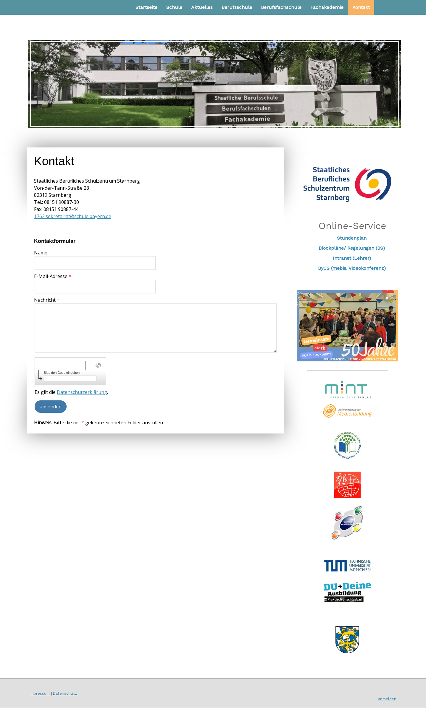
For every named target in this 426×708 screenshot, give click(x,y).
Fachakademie (326, 7)
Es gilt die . (71, 392)
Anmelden (387, 699)
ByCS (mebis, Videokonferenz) (352, 268)
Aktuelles (202, 7)
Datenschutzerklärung (82, 392)
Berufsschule (237, 7)
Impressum (40, 693)
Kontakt (361, 7)
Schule (174, 7)
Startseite (146, 7)
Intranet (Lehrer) (352, 258)
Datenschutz (65, 693)
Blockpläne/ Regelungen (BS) (352, 248)
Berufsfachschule (281, 7)
